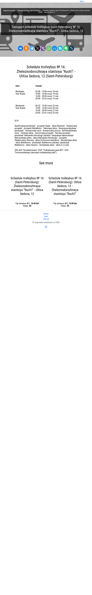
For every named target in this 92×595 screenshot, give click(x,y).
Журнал (46, 214)
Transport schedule (9, 10)
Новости (46, 219)
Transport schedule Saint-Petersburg (28, 10)
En (46, 226)
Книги (46, 216)
